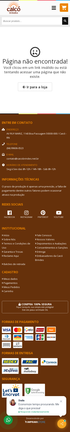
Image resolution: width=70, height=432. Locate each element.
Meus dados (10, 279)
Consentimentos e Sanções (51, 247)
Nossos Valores (45, 239)
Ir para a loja (35, 87)
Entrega (40, 251)
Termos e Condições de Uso (16, 245)
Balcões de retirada (13, 264)
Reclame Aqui (10, 256)
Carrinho (7, 291)
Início (5, 235)
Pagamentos (10, 283)
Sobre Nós (8, 239)
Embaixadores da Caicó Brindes (49, 258)
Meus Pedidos (11, 287)
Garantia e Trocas (12, 251)
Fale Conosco (43, 235)
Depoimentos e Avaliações (50, 243)
